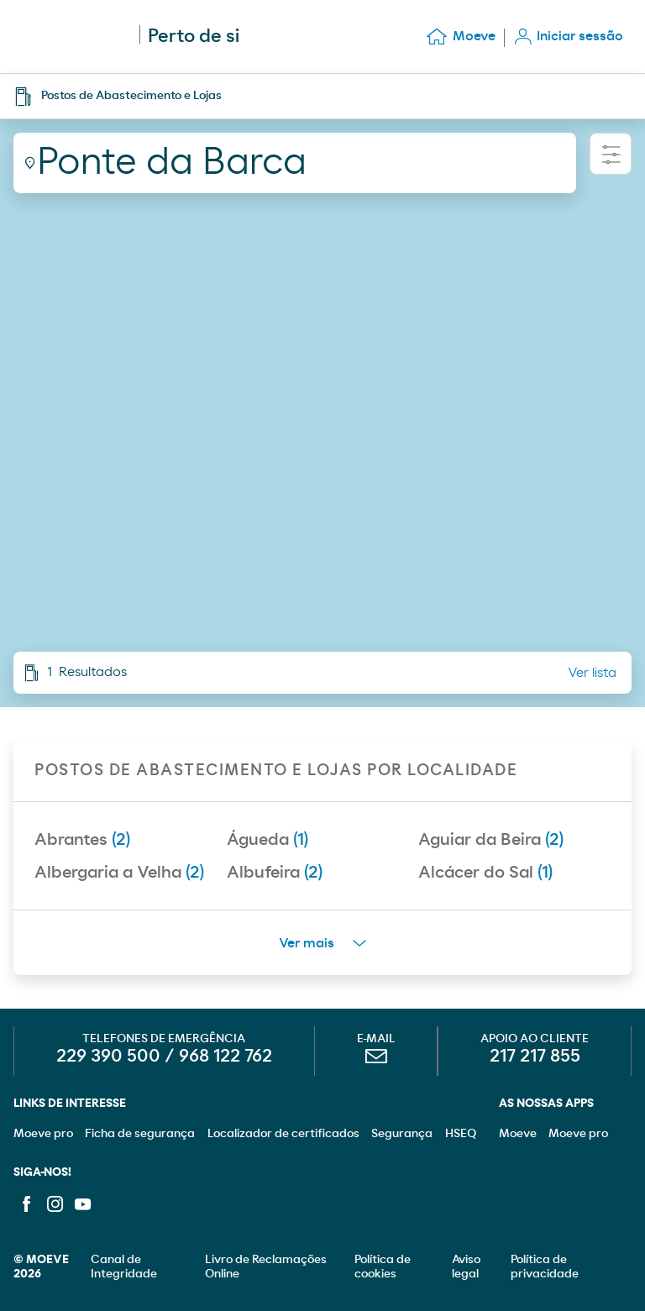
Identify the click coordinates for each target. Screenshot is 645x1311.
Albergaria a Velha (119, 872)
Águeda (267, 839)
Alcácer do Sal (485, 872)
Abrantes (82, 839)
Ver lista (592, 672)
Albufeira (274, 872)
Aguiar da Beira (491, 839)
